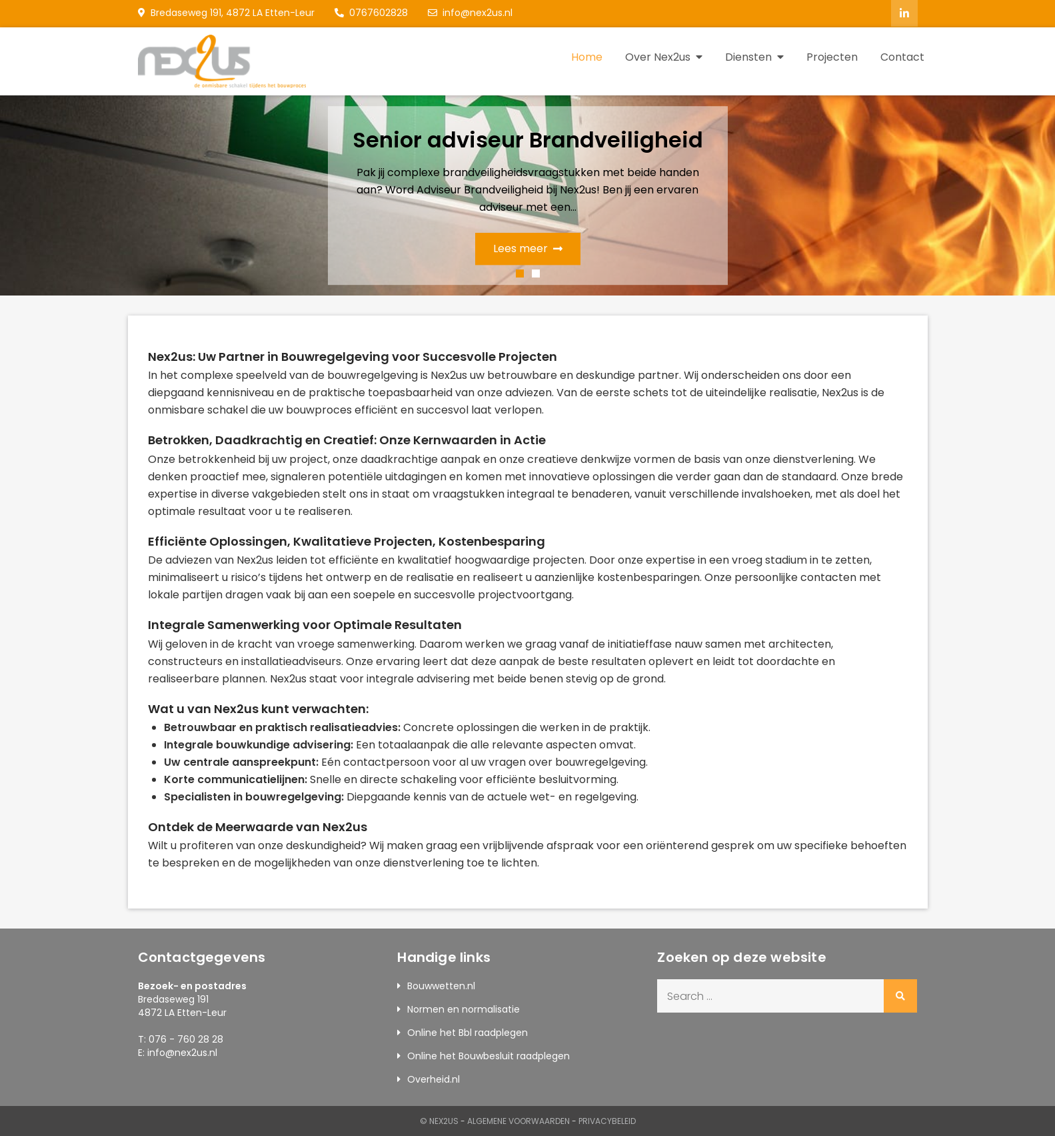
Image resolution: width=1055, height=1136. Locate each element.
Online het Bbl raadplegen (467, 1032)
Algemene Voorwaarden (518, 1120)
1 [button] (520, 273)
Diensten (748, 56)
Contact (902, 56)
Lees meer (527, 247)
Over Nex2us (657, 56)
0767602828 (371, 12)
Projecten (832, 56)
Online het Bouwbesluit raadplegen (488, 1055)
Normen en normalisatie (463, 1008)
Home (586, 56)
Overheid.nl (433, 1078)
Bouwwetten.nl (441, 985)
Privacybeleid (607, 1120)
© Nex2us (439, 1120)
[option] (527, 195)
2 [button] (536, 273)
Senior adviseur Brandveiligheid (528, 139)
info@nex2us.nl (470, 12)
